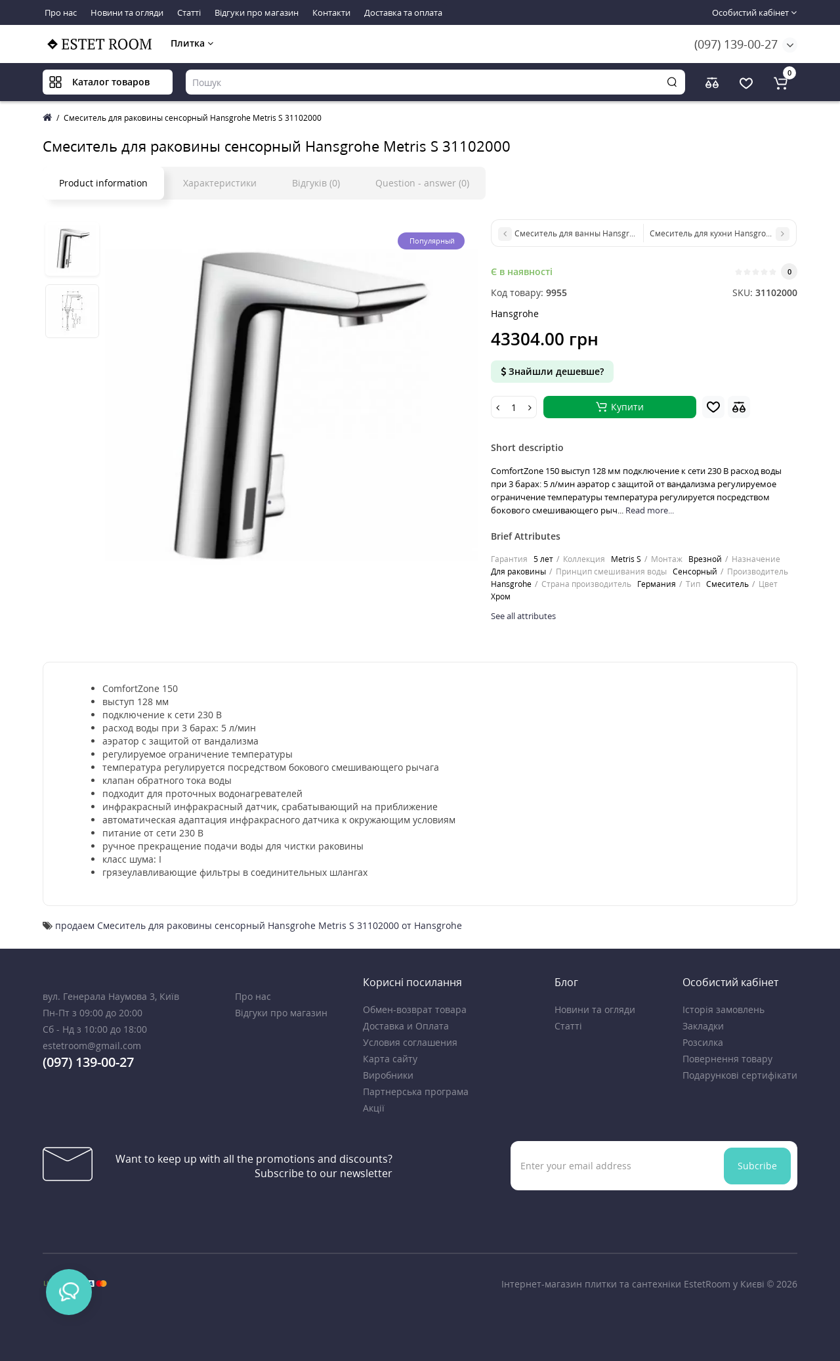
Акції (374, 1108)
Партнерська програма (416, 1091)
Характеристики (220, 183)
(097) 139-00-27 (736, 44)
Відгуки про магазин (257, 12)
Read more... (649, 510)
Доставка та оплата (403, 12)
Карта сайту (390, 1058)
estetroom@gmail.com (92, 1045)
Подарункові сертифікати (739, 1075)
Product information (103, 183)
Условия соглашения (410, 1042)
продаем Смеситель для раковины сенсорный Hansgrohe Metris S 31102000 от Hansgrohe (258, 925)
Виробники (388, 1075)
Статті (189, 12)
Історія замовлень (723, 1009)
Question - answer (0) (422, 183)
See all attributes (523, 616)
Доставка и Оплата (406, 1026)
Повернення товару (727, 1058)
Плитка (192, 43)
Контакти (331, 12)
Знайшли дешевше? (552, 371)
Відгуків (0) (316, 183)
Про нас (61, 12)
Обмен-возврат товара (415, 1009)
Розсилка (702, 1042)
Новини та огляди (127, 12)
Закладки (703, 1026)
